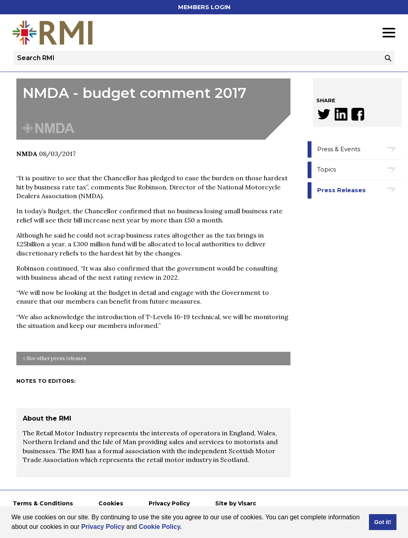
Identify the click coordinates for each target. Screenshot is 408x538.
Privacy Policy (103, 526)
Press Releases (341, 190)
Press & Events (338, 149)
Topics (326, 169)
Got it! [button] (382, 522)
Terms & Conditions (43, 503)
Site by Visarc (235, 503)
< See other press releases (54, 358)
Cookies (110, 503)
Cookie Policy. (160, 526)
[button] (185, 527)
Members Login (204, 7)
